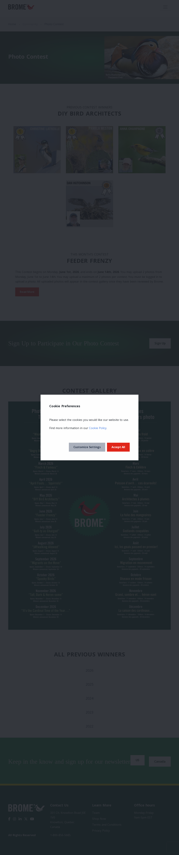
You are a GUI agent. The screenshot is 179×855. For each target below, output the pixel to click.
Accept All (118, 447)
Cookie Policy (97, 428)
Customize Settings (87, 447)
